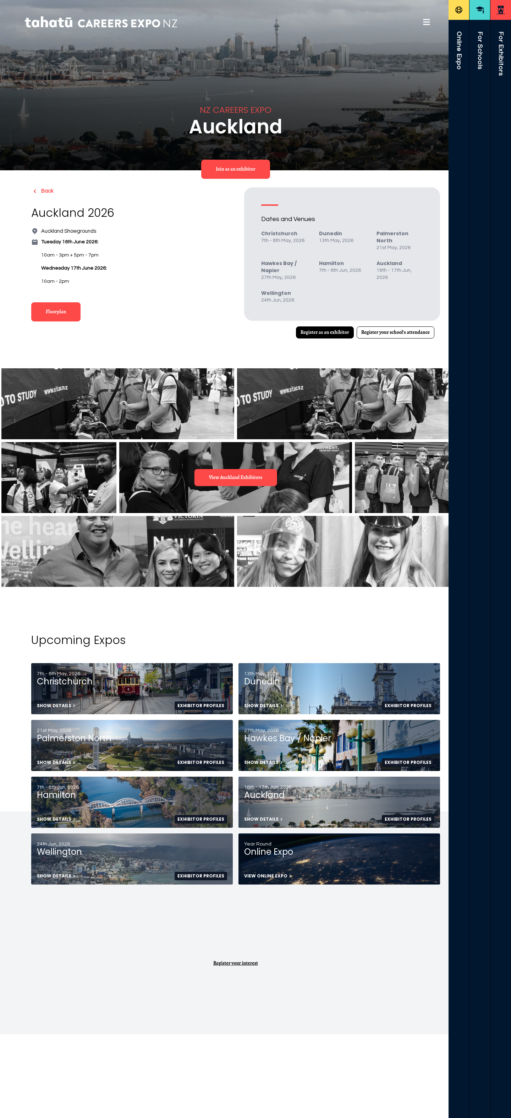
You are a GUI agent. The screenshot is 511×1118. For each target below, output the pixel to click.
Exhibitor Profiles (200, 706)
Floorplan (56, 311)
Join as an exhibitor (236, 169)
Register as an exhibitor (325, 332)
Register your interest (235, 963)
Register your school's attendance (395, 332)
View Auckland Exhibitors (236, 477)
